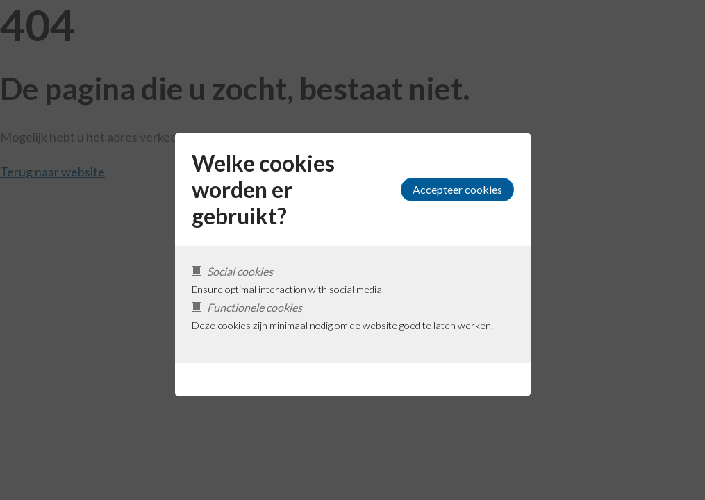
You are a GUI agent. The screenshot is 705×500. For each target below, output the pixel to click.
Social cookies (240, 271)
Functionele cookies (254, 307)
